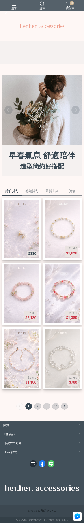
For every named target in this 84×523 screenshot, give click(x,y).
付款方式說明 (12, 443)
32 (55, 406)
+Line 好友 (10, 452)
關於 (6, 425)
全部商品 (9, 434)
